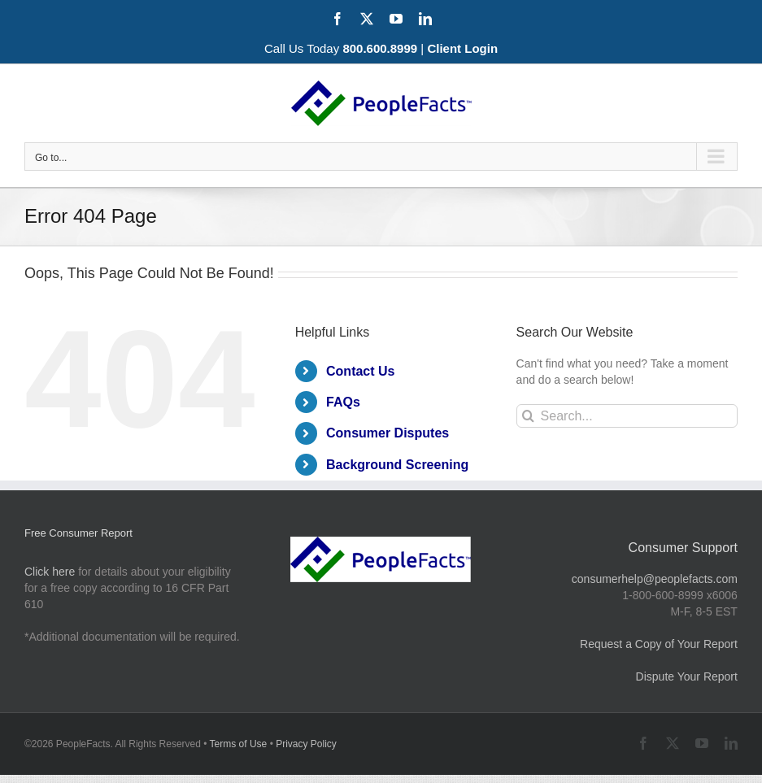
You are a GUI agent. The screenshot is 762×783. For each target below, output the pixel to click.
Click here (49, 571)
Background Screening (397, 465)
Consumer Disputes (387, 433)
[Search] (528, 416)
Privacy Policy (306, 744)
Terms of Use (239, 744)
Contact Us (360, 371)
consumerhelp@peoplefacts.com (655, 578)
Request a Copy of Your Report (659, 643)
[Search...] (627, 416)
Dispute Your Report (687, 676)
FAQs (343, 402)
